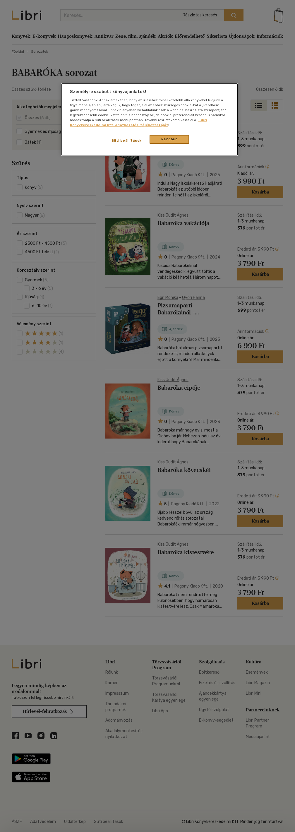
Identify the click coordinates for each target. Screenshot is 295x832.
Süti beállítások (127, 140)
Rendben (169, 139)
